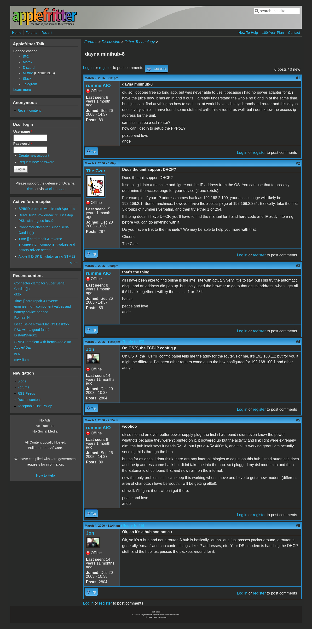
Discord (29, 67)
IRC (26, 56)
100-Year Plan (273, 33)
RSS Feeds (26, 393)
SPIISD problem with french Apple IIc (46, 209)
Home (16, 33)
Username (22, 131)
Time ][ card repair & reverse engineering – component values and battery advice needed (46, 244)
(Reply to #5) (132, 526)
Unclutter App (55, 189)
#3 (298, 266)
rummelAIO (98, 85)
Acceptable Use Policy (34, 406)
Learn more (22, 90)
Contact (294, 33)
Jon (90, 349)
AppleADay (23, 347)
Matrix (27, 62)
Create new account (33, 155)
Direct (30, 189)
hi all (18, 354)
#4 (298, 342)
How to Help (45, 475)
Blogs (21, 381)
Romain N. (22, 317)
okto (17, 294)
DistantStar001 (25, 335)
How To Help (248, 33)
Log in (88, 68)
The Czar (95, 170)
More (74, 263)
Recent (46, 33)
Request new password (36, 162)
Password (22, 143)
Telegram (30, 84)
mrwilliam (21, 360)
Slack (27, 79)
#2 (298, 163)
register (105, 68)
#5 (298, 420)
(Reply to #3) (132, 342)
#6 (298, 526)
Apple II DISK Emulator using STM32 (46, 256)
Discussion (111, 42)
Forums (31, 33)
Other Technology (140, 42)
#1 (298, 78)
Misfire (28, 73)
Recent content (29, 110)
